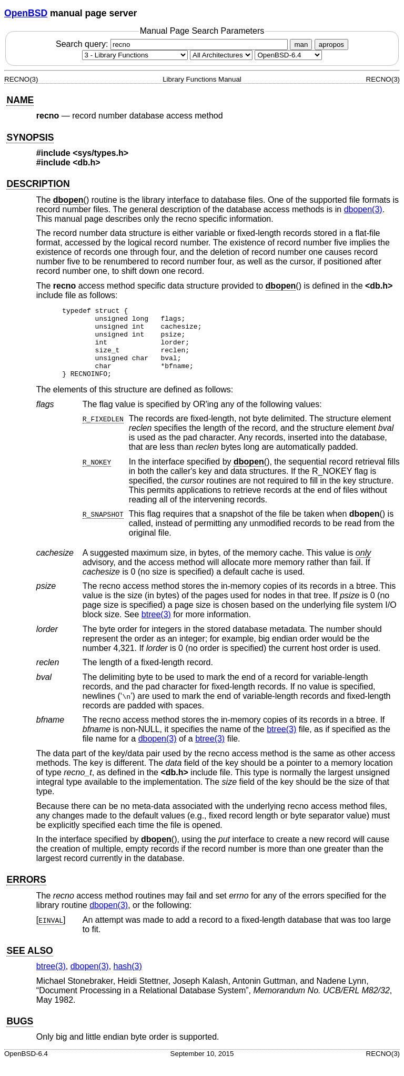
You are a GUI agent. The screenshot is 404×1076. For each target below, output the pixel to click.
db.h (87, 162)
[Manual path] (288, 55)
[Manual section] (135, 55)
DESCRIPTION (37, 184)
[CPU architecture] (221, 55)
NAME (20, 100)
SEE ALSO (29, 965)
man (301, 44)
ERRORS (26, 894)
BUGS (19, 1035)
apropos (331, 44)
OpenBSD (25, 13)
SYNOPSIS (30, 137)
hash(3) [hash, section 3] (128, 980)
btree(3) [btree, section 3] (156, 628)
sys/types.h (101, 153)
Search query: (173, 44)
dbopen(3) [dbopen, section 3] (363, 209)
